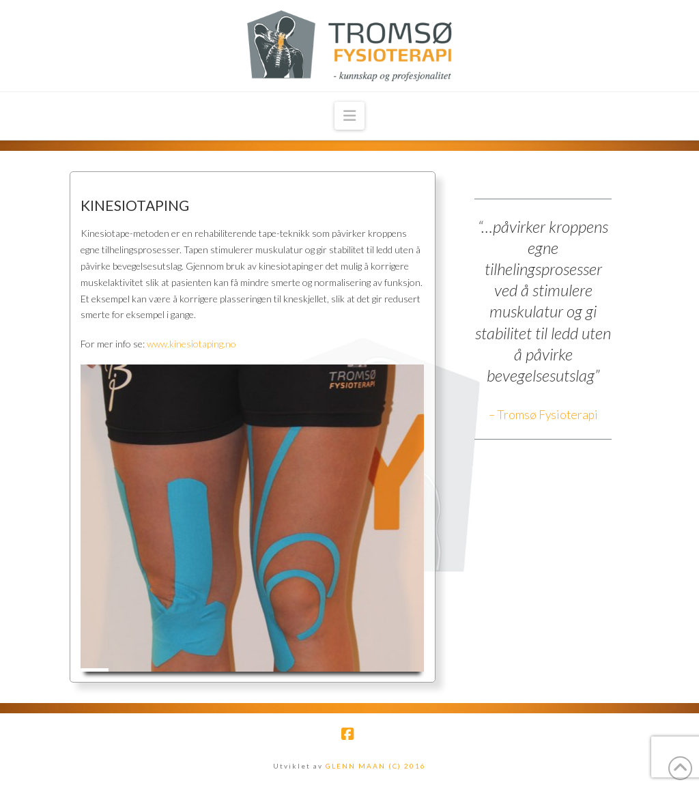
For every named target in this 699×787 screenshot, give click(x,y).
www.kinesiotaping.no (191, 343)
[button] (349, 116)
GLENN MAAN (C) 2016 (376, 766)
